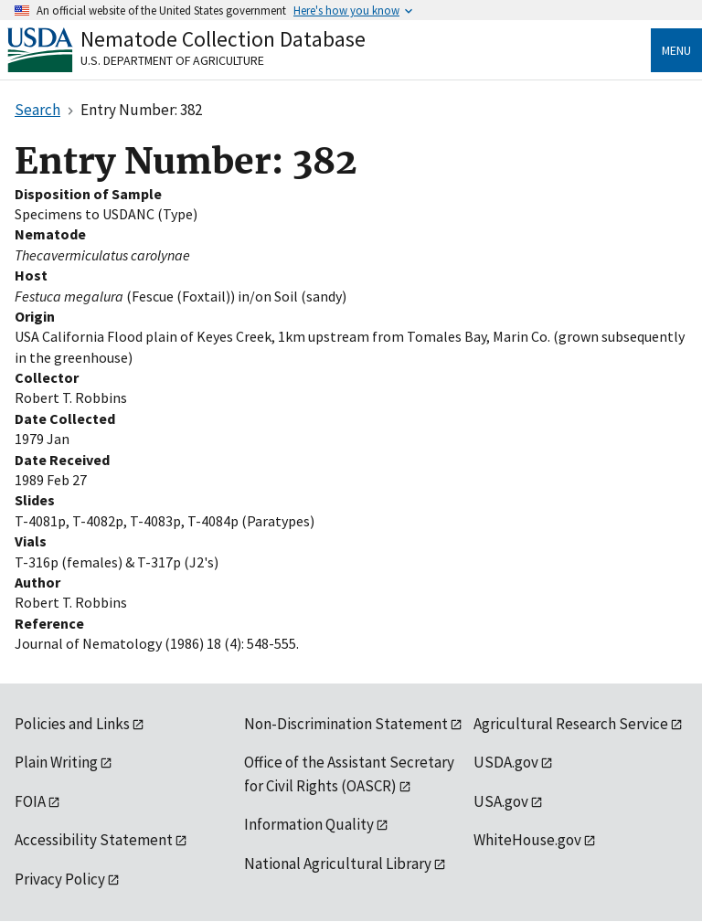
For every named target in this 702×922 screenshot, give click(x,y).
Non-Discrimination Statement (346, 724)
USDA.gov (505, 762)
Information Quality (309, 824)
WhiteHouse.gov (527, 840)
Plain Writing (56, 762)
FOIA (30, 801)
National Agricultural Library (337, 863)
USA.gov (500, 801)
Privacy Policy (60, 879)
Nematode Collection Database (223, 39)
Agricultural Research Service (570, 724)
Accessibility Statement (94, 840)
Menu (676, 50)
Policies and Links (72, 724)
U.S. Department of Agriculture (172, 60)
